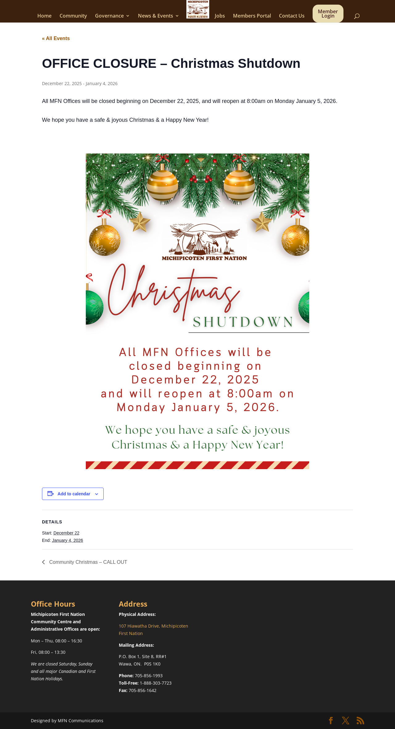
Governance (109, 16)
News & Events (155, 16)
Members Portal (252, 16)
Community (73, 16)
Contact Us (292, 16)
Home (44, 16)
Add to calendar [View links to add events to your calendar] (74, 493)
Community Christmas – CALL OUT (87, 562)
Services (197, 16)
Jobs (220, 16)
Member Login (328, 14)
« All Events (56, 38)
